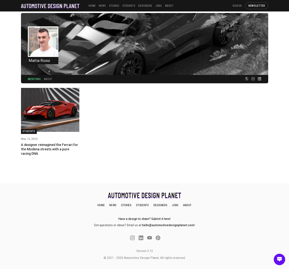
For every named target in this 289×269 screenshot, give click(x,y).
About (48, 79)
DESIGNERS (145, 5)
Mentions (34, 79)
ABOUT (169, 5)
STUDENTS (128, 5)
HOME (92, 5)
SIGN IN (237, 5)
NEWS (102, 5)
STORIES (114, 5)
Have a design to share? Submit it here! (144, 219)
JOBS (158, 5)
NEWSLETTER (256, 5)
